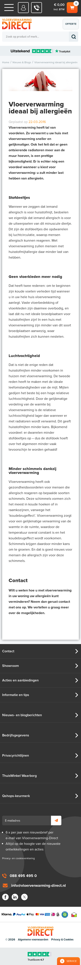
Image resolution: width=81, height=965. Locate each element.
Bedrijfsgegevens (15, 735)
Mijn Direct (23, 7)
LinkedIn (15, 897)
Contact (8, 651)
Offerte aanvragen (72, 25)
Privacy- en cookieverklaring (18, 858)
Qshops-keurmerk (16, 796)
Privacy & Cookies (62, 939)
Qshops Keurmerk (65, 914)
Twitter (24, 897)
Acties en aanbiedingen (20, 680)
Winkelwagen (72, 7)
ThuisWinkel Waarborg (19, 776)
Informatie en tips (15, 695)
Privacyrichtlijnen (15, 755)
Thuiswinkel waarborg (74, 914)
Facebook (5, 897)
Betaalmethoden (31, 914)
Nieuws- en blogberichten (22, 715)
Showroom (10, 666)
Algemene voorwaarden (33, 939)
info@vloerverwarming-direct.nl (38, 885)
